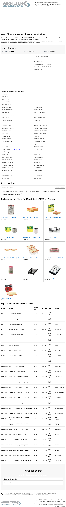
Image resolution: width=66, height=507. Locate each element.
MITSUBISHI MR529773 (40, 131)
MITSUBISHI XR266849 (40, 133)
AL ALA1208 (5, 94)
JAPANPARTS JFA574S (7, 170)
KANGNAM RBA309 (7, 175)
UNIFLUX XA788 (38, 173)
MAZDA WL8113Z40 (39, 112)
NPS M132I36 (37, 152)
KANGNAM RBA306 (7, 173)
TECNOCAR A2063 (39, 165)
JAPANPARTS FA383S (7, 162)
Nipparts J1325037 (39, 146)
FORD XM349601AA (7, 139)
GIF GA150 (5, 146)
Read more (56, 5)
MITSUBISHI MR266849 (40, 125)
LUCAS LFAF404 (38, 59)
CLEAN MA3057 (6, 117)
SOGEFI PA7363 (38, 162)
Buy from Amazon (15, 149)
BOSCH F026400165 (7, 110)
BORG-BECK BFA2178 (7, 107)
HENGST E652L (6, 149)
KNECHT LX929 (6, 178)
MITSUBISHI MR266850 (40, 128)
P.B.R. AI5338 (37, 154)
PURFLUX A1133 (38, 157)
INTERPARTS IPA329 (7, 157)
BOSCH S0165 (5, 112)
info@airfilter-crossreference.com (58, 504)
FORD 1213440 (6, 133)
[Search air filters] (28, 187)
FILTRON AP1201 (6, 131)
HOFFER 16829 (6, 154)
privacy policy (62, 506)
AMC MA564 (5, 99)
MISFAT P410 (37, 123)
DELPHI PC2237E (6, 125)
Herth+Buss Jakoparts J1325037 (10, 152)
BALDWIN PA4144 (6, 104)
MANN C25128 (38, 107)
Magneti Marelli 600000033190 (42, 67)
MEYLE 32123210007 (39, 117)
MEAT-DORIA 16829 (39, 115)
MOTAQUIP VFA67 (39, 136)
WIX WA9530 (37, 178)
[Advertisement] (33, 20)
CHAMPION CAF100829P (8, 115)
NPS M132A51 (38, 149)
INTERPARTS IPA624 (7, 160)
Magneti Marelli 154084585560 (42, 64)
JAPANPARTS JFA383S (7, 167)
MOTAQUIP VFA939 (39, 139)
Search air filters (60, 187)
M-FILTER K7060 (38, 61)
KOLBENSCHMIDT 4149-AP (41, 56)
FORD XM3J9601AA (7, 141)
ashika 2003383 (6, 102)
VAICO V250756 (38, 175)
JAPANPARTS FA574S (7, 165)
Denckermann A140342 (8, 128)
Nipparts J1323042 (39, 144)
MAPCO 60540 (38, 110)
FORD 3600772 (6, 136)
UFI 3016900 (37, 167)
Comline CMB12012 (7, 120)
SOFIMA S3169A (38, 160)
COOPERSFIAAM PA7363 (8, 123)
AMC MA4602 (5, 96)
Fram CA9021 (5, 144)
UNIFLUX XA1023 (38, 170)
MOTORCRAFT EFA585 (40, 141)
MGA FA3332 (37, 120)
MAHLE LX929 (38, 69)
